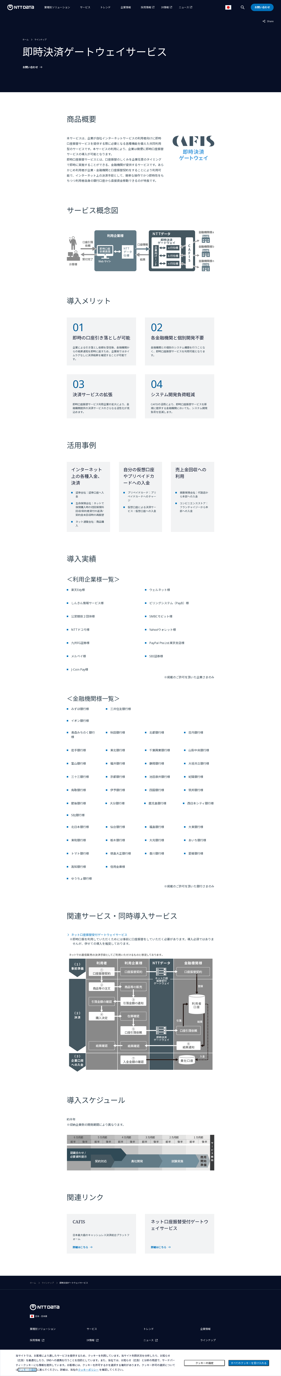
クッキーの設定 (204, 1363)
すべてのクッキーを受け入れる (249, 1363)
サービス (85, 7)
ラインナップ (40, 39)
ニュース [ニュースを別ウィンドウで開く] (184, 7)
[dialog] (140, 1363)
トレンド (105, 7)
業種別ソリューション (57, 7)
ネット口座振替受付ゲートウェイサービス (99, 935)
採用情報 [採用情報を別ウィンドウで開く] (146, 7)
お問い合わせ (30, 67)
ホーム (25, 39)
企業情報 (126, 7)
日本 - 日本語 (38, 1316)
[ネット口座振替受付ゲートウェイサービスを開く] (179, 1247)
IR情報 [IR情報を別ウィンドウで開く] (165, 7)
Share (268, 21)
